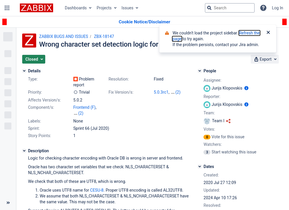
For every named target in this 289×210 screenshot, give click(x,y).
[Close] (268, 33)
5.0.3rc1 (161, 92)
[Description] (24, 151)
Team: (209, 113)
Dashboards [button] (76, 8)
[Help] (263, 8)
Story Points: (39, 135)
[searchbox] (230, 8)
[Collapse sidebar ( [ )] (8, 202)
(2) (178, 92)
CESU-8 (97, 190)
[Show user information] (246, 88)
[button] (7, 8)
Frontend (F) (84, 107)
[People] (200, 71)
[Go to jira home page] (36, 8)
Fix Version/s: (121, 92)
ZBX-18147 (104, 36)
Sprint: (34, 128)
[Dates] (200, 166)
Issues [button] (127, 8)
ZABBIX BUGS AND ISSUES (63, 36)
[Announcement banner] (144, 22)
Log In (277, 8)
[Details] (24, 71)
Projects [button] (104, 8)
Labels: (34, 121)
